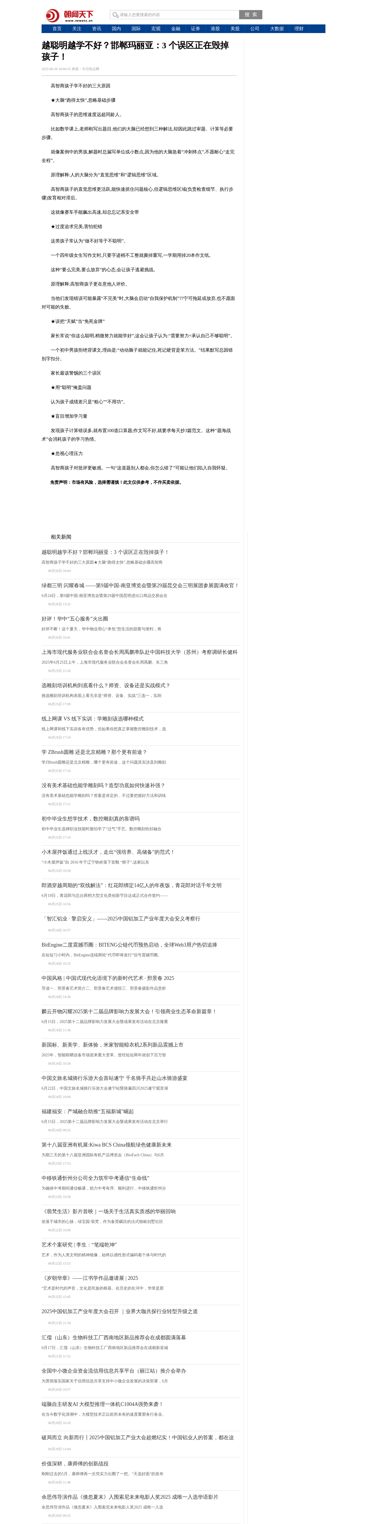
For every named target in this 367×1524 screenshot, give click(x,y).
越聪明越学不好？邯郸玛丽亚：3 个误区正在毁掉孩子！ (105, 552)
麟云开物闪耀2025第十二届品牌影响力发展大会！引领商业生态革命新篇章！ (129, 1011)
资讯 (96, 28)
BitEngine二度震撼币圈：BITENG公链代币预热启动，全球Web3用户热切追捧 (129, 945)
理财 (299, 28)
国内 (116, 28)
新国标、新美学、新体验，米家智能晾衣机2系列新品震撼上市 (113, 1045)
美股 (235, 28)
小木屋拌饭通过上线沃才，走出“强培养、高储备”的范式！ (108, 852)
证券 (195, 28)
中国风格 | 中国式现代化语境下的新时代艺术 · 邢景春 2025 (108, 978)
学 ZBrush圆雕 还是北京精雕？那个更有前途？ (94, 752)
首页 (57, 28)
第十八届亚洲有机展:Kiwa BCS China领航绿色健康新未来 (107, 1145)
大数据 (277, 28)
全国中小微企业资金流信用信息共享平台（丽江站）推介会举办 (114, 1371)
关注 (76, 28)
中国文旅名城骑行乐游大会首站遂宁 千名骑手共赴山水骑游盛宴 (115, 1078)
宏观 (156, 28)
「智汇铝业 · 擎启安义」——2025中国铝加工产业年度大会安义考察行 (121, 919)
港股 (215, 28)
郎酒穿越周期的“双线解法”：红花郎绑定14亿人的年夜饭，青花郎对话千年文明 (132, 885)
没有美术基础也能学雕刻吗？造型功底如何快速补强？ (103, 785)
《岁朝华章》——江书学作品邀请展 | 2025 (90, 1278)
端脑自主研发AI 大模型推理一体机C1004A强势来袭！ (103, 1404)
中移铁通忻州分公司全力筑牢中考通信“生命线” (95, 1178)
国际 (136, 28)
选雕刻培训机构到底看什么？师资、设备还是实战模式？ (106, 685)
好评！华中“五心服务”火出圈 (75, 619)
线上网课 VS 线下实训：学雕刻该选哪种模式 (93, 719)
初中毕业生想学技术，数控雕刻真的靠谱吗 (91, 819)
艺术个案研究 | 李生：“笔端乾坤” (79, 1245)
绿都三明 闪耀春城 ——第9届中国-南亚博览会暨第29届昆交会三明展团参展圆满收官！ (140, 585)
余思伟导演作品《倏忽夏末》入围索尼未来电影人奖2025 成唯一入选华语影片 (130, 1497)
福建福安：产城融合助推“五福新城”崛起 (88, 1111)
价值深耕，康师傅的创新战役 (75, 1464)
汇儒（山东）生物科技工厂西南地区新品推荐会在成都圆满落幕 (114, 1337)
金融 (175, 28)
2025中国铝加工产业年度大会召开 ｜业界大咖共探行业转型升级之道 (120, 1311)
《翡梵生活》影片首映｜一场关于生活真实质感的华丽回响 (109, 1211)
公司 (254, 28)
